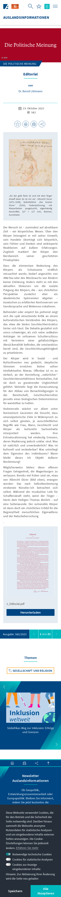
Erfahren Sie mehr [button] (27, 848)
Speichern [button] (15, 891)
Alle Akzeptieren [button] (45, 891)
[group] (30, 713)
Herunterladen (30, 612)
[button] (4, 686)
